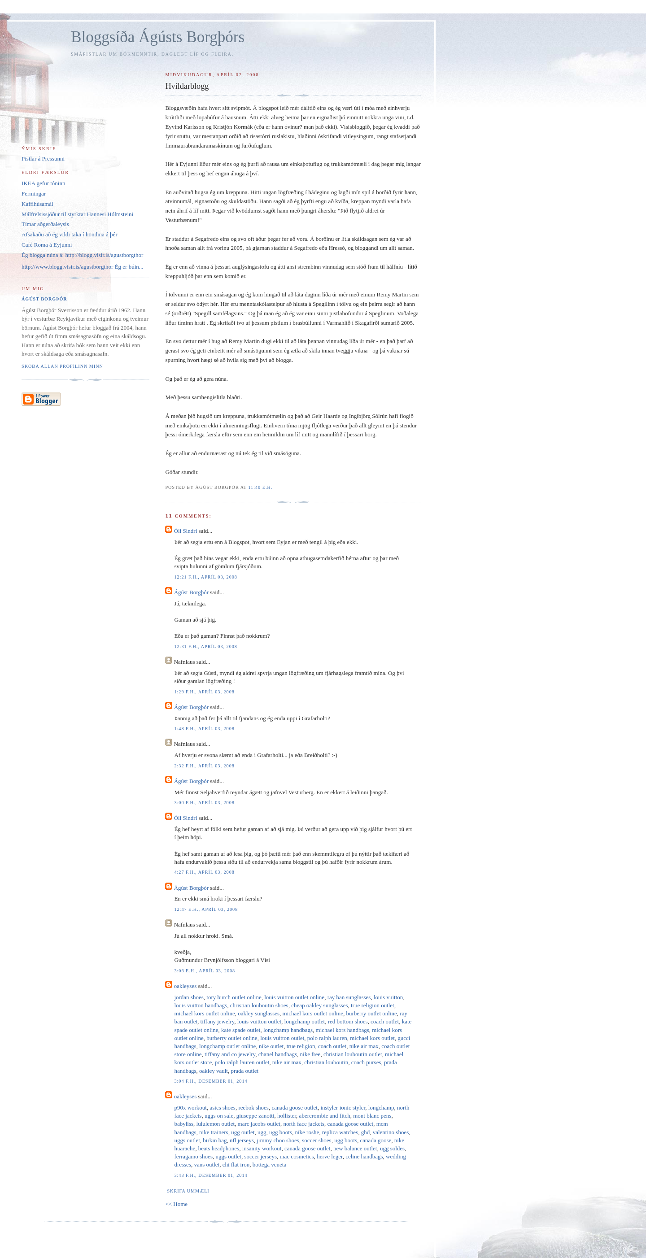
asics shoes (223, 1107)
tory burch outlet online (233, 997)
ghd (365, 1132)
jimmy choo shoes (278, 1140)
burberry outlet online (371, 1013)
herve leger (330, 1156)
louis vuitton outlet (259, 1021)
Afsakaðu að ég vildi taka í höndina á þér (70, 234)
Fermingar (34, 193)
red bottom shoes (348, 1021)
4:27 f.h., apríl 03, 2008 (204, 872)
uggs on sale (219, 1115)
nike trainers (213, 1132)
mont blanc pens (372, 1115)
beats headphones (218, 1148)
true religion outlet (372, 1005)
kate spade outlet (240, 1030)
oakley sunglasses (258, 1013)
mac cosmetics (296, 1156)
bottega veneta (269, 1164)
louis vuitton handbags (200, 1005)
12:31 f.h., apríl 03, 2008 (205, 646)
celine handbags (364, 1156)
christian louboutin (326, 1062)
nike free (310, 1054)
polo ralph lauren (327, 1038)
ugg (262, 1132)
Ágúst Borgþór (191, 592)
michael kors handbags (342, 1030)
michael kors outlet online (204, 1013)
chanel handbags (277, 1054)
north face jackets (303, 1123)
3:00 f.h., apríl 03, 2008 (204, 802)
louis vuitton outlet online (294, 997)
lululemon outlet (215, 1123)
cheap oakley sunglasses (319, 1005)
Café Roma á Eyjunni (47, 244)
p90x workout (190, 1107)
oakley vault (213, 1070)
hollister (286, 1115)
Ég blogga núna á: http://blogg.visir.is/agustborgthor (82, 255)
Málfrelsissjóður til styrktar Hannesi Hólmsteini (77, 214)
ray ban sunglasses (349, 997)
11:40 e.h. (260, 487)
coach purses (366, 1062)
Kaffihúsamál (37, 203)
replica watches (340, 1132)
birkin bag (215, 1140)
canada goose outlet (294, 1107)
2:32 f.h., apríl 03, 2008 (204, 765)
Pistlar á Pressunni (43, 158)
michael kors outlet (372, 1038)
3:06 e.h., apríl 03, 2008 (204, 970)
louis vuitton (388, 997)
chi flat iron (236, 1164)
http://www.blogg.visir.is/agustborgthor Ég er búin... (83, 266)
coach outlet (385, 1021)
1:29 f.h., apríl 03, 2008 (204, 691)
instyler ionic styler (342, 1107)
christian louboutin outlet (352, 1054)
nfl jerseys (242, 1140)
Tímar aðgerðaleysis (45, 224)
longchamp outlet (304, 1021)
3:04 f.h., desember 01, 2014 (210, 1081)
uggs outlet (187, 1140)
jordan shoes (188, 997)
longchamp (381, 1107)
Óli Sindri (185, 530)
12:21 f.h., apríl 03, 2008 (205, 577)
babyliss (183, 1123)
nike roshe (307, 1132)
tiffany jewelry (218, 1021)
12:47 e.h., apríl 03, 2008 (206, 909)
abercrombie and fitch (324, 1115)
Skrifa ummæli (188, 1190)
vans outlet (206, 1164)
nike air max (364, 1046)
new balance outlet (355, 1148)
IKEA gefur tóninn (43, 183)
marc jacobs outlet (259, 1123)
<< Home (176, 1204)
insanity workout (262, 1148)
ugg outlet (242, 1132)
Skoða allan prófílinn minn (62, 366)
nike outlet (271, 1046)
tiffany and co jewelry (230, 1054)
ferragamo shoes (193, 1156)
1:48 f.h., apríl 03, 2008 (204, 728)
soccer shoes (316, 1140)
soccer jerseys (260, 1156)
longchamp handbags (288, 1030)
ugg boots (280, 1132)
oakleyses (185, 986)
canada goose (376, 1140)
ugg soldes (392, 1148)
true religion (301, 1046)
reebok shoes (253, 1107)
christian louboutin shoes (259, 1005)
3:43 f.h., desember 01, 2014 (210, 1175)
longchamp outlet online (227, 1046)
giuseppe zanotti (255, 1115)
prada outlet (244, 1070)
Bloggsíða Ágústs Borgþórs (157, 37)
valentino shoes (391, 1132)
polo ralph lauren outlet (242, 1062)
